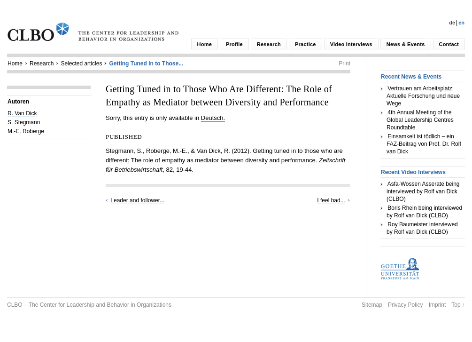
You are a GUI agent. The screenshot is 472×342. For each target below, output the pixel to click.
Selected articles (81, 63)
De (452, 22)
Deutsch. (213, 117)
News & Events (406, 44)
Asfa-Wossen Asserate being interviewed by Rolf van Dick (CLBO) (423, 191)
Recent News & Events (411, 76)
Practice (305, 44)
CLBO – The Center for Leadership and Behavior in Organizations (89, 305)
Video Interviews (351, 44)
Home (204, 44)
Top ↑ (458, 305)
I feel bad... (331, 200)
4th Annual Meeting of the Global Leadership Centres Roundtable (420, 120)
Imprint (437, 305)
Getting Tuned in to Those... (146, 63)
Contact (449, 44)
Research (269, 44)
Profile (234, 44)
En (461, 22)
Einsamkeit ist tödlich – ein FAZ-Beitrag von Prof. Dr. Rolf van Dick (424, 144)
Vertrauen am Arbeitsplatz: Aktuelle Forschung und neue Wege (423, 96)
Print (344, 63)
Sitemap (372, 305)
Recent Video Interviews (413, 172)
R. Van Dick (22, 113)
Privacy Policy (405, 305)
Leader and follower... (137, 200)
